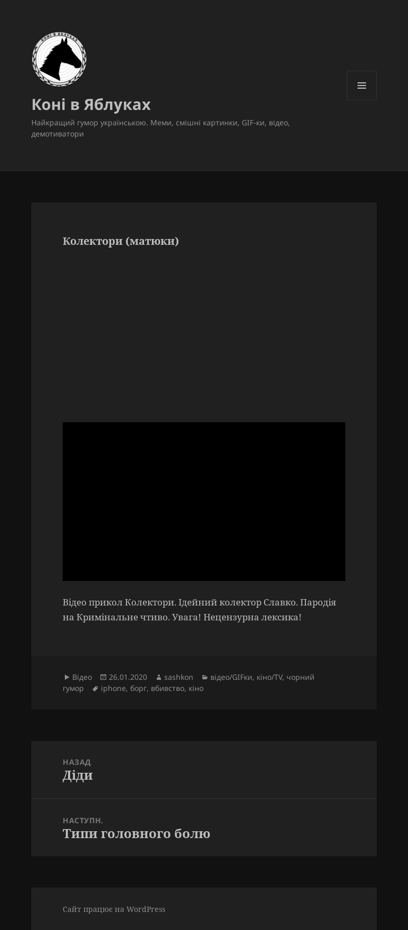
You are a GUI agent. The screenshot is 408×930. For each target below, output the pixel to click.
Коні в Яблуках (91, 103)
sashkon (178, 677)
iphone (113, 688)
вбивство (167, 688)
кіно (196, 688)
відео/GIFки (231, 677)
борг (138, 688)
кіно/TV (269, 677)
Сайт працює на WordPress (114, 909)
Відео (82, 677)
